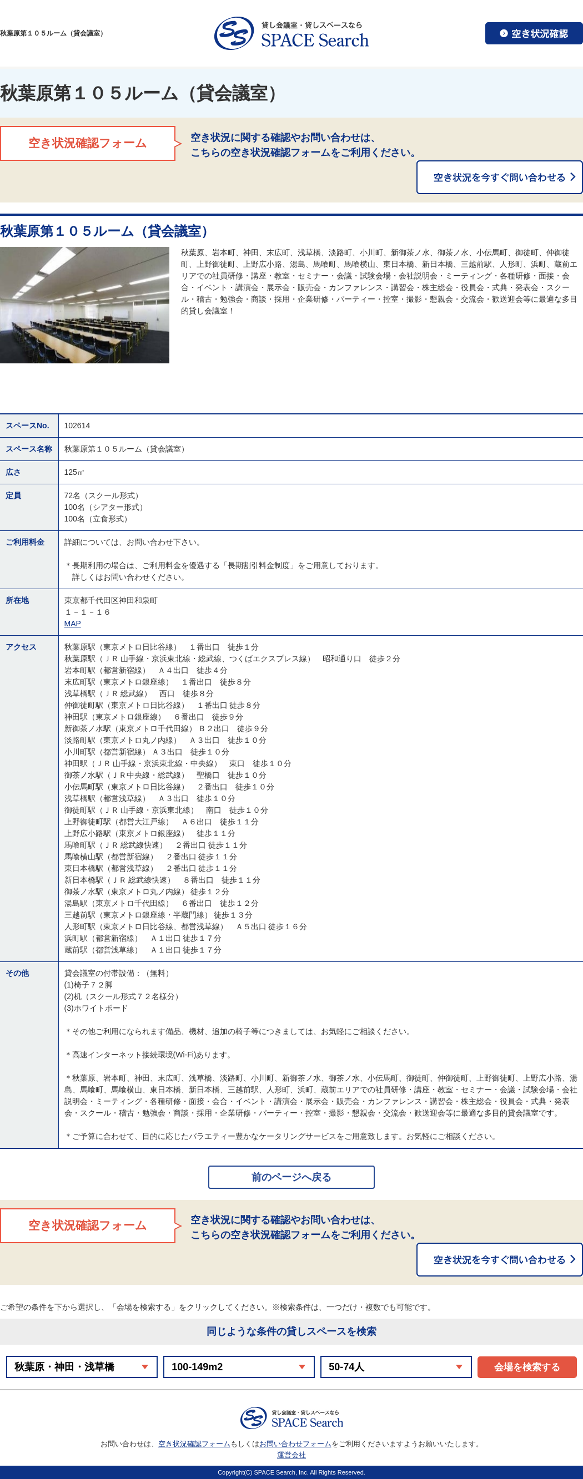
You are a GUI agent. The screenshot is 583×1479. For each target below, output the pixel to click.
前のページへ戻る (291, 1177)
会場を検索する (527, 1367)
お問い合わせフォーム (295, 1444)
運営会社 (291, 1455)
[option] (84, 305)
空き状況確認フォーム (194, 1444)
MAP (72, 623)
